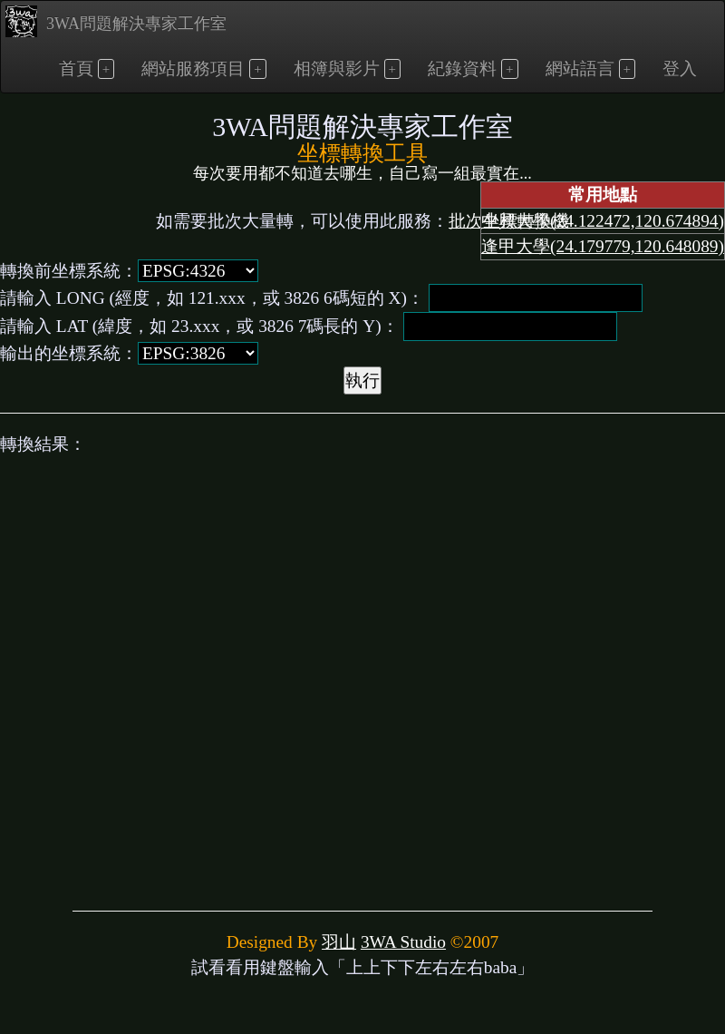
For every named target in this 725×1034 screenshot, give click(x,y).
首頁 (76, 68)
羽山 (339, 941)
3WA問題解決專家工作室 (116, 21)
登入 (679, 68)
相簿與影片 (337, 68)
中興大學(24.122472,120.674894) (602, 220)
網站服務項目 (193, 68)
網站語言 (580, 68)
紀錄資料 (462, 68)
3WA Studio (403, 941)
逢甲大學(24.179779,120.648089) (602, 246)
